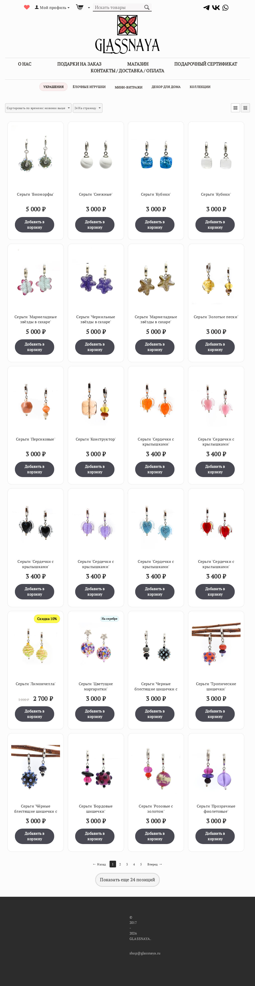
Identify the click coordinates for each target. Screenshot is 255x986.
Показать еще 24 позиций (127, 879)
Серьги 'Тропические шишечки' (216, 685)
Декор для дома (166, 87)
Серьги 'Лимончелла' (36, 682)
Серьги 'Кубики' (156, 192)
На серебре (108, 617)
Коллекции (200, 87)
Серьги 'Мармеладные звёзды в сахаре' (35, 318)
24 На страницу (100, 108)
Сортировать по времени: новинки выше (43, 108)
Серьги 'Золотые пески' (216, 315)
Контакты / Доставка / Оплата (127, 71)
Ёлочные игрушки (89, 87)
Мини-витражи (129, 87)
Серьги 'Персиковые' (35, 437)
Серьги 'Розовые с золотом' (156, 807)
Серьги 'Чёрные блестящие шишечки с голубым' (35, 809)
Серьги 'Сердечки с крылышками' (156, 440)
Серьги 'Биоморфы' (35, 192)
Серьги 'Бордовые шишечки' (96, 807)
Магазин (137, 64)
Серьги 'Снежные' (96, 192)
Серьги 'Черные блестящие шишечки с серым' (155, 687)
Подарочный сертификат (205, 64)
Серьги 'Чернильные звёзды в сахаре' (95, 318)
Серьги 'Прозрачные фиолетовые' (216, 807)
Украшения (53, 87)
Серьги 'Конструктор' (96, 437)
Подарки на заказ (79, 64)
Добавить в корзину (35, 223)
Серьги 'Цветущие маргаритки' (96, 685)
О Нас (24, 64)
